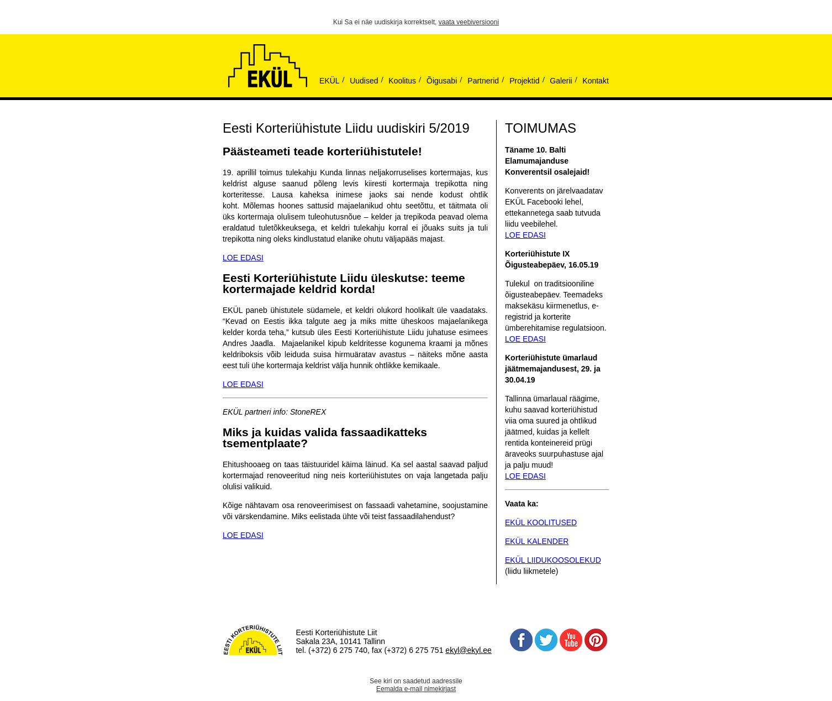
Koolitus (402, 80)
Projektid (524, 80)
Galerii (561, 80)
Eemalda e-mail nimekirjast (416, 689)
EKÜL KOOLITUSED (541, 522)
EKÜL (329, 80)
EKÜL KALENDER (536, 541)
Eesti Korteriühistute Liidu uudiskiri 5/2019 (346, 128)
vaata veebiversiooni (469, 22)
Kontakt (595, 80)
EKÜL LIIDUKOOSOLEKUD (553, 560)
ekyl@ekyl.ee (468, 650)
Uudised (364, 80)
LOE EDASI (243, 257)
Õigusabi (441, 80)
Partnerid (483, 80)
